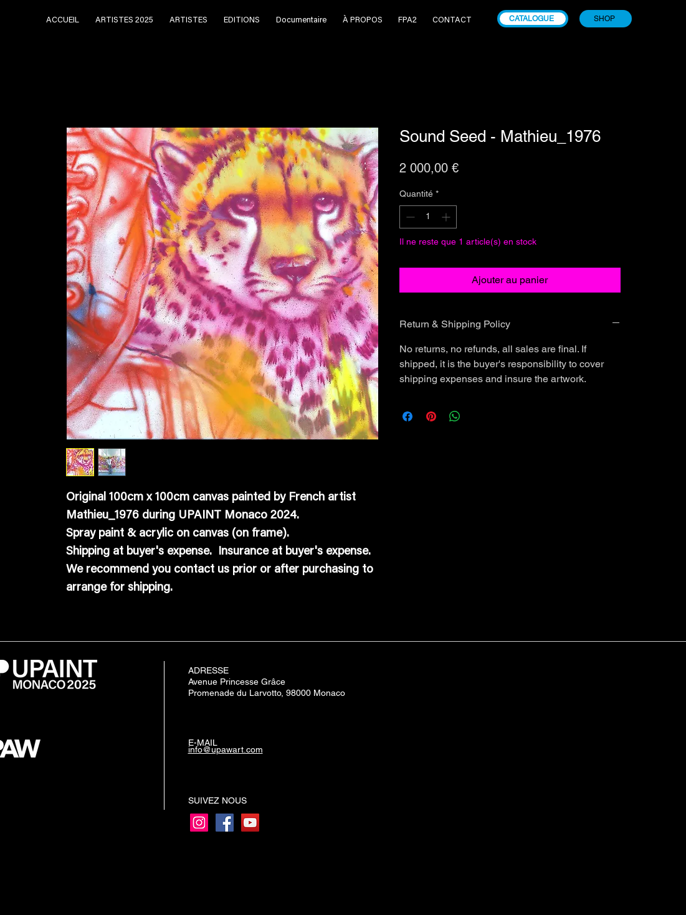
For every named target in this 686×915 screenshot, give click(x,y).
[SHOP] (605, 18)
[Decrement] (409, 217)
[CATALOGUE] (532, 18)
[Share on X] (478, 416)
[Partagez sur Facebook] (407, 416)
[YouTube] (250, 823)
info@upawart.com (225, 749)
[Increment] (447, 217)
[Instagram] (199, 823)
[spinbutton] (428, 217)
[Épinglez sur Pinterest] (431, 416)
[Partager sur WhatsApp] (454, 416)
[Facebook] (225, 823)
